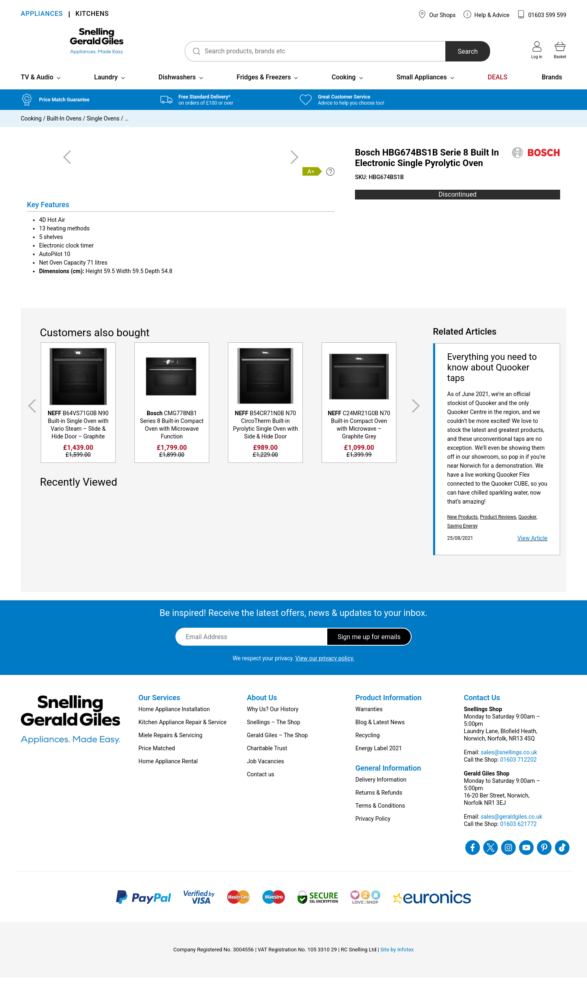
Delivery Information (380, 790)
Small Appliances (421, 88)
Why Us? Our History (273, 719)
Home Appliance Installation (174, 719)
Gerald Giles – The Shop (277, 746)
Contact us (260, 785)
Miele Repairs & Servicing (170, 746)
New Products (462, 527)
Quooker (527, 527)
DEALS (497, 88)
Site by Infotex (397, 960)
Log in (536, 50)
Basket (560, 50)
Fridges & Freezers (264, 88)
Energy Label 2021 (378, 759)
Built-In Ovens (64, 129)
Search (454, 51)
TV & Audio (37, 88)
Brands (552, 88)
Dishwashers (177, 88)
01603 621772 (518, 834)
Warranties (369, 719)
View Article (532, 548)
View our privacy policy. (325, 669)
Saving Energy (462, 536)
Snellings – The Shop (273, 732)
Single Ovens (103, 129)
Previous (30, 416)
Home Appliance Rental (168, 772)
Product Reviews (498, 527)
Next (417, 416)
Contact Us (482, 708)
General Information (388, 778)
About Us (262, 708)
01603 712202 (518, 770)
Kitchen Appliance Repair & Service (182, 732)
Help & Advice (486, 14)
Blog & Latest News (380, 732)
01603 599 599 (541, 14)
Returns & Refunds (378, 803)
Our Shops (437, 14)
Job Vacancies (265, 772)
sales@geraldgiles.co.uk (511, 827)
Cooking (344, 88)
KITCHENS (92, 14)
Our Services (159, 708)
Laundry (106, 88)
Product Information (388, 708)
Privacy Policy (372, 829)
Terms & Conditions (380, 816)
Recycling (367, 746)
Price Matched (156, 759)
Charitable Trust (267, 759)
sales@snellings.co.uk (509, 763)
